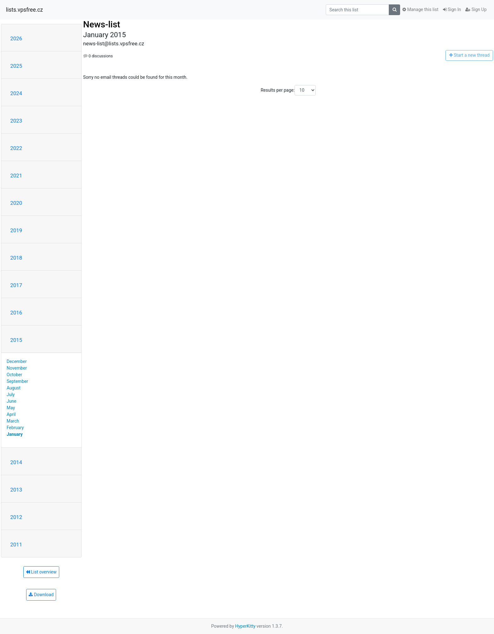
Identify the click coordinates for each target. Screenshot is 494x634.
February (15, 427)
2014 (16, 462)
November (17, 368)
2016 (16, 312)
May (11, 407)
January (15, 434)
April (11, 414)
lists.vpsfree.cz (24, 10)
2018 (16, 258)
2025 (16, 66)
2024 (16, 93)
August (13, 387)
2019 (16, 230)
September (17, 381)
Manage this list (420, 9)
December (17, 361)
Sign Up (475, 9)
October (14, 374)
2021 (16, 175)
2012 (16, 517)
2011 (16, 544)
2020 (16, 203)
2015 (16, 340)
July (10, 394)
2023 (16, 121)
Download (41, 594)
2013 (16, 490)
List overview (41, 571)
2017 (16, 285)
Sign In (452, 9)
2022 (16, 148)
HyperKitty (245, 626)
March (13, 421)
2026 (16, 38)
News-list (101, 24)
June (11, 401)
